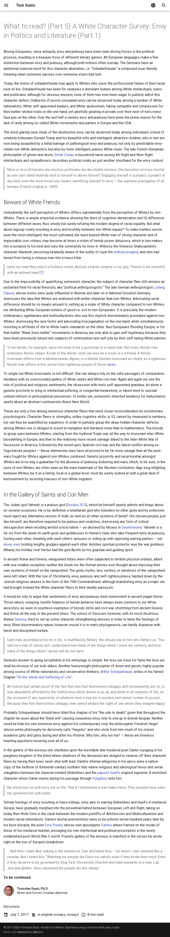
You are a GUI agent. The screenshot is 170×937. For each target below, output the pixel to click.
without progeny (126, 252)
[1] (41, 272)
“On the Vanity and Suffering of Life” (44, 677)
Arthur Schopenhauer (116, 672)
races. (111, 364)
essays (73, 914)
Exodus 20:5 (76, 505)
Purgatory (99, 778)
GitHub (59, 927)
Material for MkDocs (30, 932)
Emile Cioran (64, 155)
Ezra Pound (53, 825)
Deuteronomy (132, 527)
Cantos (106, 825)
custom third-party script (103, 927)
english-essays (53, 914)
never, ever (12, 544)
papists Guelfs (108, 773)
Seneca (20, 619)
